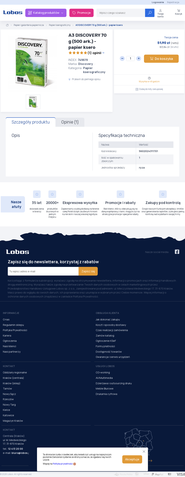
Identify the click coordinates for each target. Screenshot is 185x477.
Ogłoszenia (10, 340)
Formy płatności (105, 346)
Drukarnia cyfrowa (106, 394)
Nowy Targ (9, 404)
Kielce (6, 410)
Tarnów (7, 388)
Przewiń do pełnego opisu (84, 79)
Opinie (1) (70, 122)
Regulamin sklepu (13, 325)
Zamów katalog (105, 335)
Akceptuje (132, 459)
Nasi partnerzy (11, 351)
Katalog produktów (46, 13)
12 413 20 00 (15, 448)
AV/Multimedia (104, 378)
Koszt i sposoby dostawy (111, 325)
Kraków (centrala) (13, 378)
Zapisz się (88, 271)
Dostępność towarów (109, 351)
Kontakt (9, 366)
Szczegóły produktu (31, 122)
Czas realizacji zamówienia (112, 330)
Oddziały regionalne (15, 372)
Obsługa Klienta (107, 313)
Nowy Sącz (9, 394)
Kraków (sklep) (11, 383)
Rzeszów (8, 399)
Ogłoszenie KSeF (106, 340)
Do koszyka (161, 58)
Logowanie (158, 2)
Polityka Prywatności (15, 330)
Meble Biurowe (104, 388)
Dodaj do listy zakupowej (149, 89)
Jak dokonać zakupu (108, 319)
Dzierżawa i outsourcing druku (114, 383)
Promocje (81, 13)
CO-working (103, 372)
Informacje (11, 313)
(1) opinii (86, 53)
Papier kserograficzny (59, 25)
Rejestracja (173, 2)
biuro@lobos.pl (21, 453)
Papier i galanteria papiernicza (29, 25)
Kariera (7, 335)
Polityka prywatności (63, 463)
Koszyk (178, 12)
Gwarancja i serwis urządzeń (113, 357)
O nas (6, 319)
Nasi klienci (9, 346)
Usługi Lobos (105, 366)
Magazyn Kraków (13, 420)
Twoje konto (160, 13)
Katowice (8, 415)
